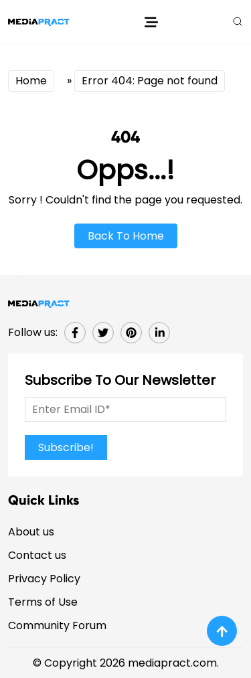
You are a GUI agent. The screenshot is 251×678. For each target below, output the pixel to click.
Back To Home (126, 236)
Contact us (37, 555)
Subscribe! (66, 447)
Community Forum (57, 625)
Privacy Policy (44, 578)
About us (31, 531)
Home (31, 80)
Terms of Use (43, 602)
